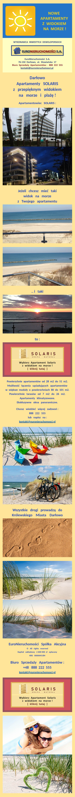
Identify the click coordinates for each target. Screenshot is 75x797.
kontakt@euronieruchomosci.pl (37, 421)
